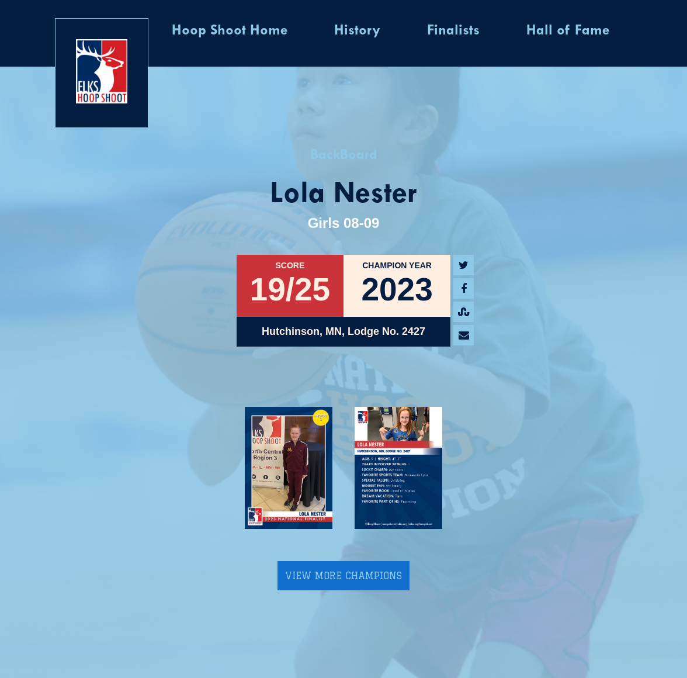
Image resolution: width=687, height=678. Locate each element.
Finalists (453, 31)
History (357, 31)
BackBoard (343, 155)
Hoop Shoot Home (229, 31)
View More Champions (343, 575)
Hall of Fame (567, 31)
